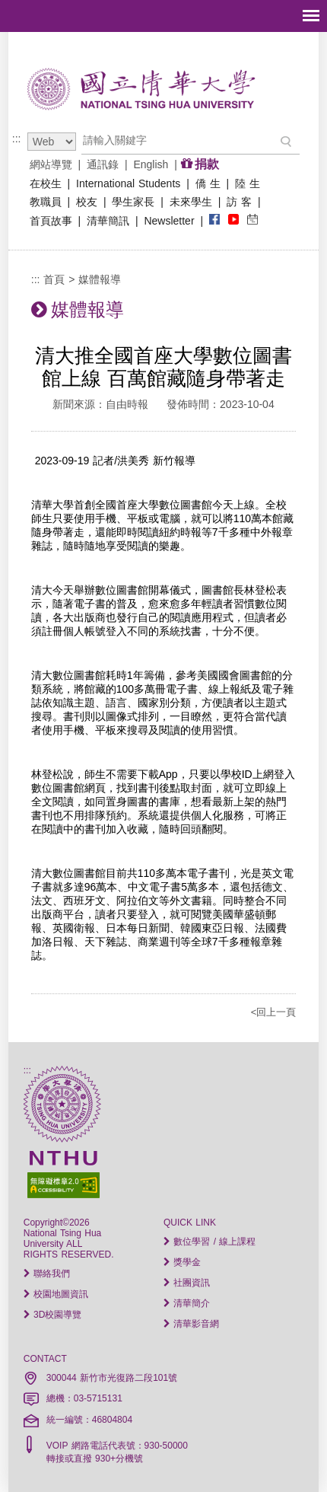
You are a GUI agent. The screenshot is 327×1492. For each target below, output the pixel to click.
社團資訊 (187, 1282)
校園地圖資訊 (56, 1294)
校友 (86, 202)
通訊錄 (103, 164)
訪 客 (239, 202)
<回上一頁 (274, 1012)
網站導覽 (51, 164)
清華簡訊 (108, 221)
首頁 (54, 279)
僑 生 (208, 183)
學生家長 (134, 202)
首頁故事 (51, 221)
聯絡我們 (47, 1273)
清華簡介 (187, 1303)
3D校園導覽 (53, 1314)
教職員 (46, 202)
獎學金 (182, 1262)
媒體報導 (99, 279)
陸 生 (247, 183)
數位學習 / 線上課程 (210, 1241)
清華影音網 (191, 1323)
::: (16, 138)
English (151, 164)
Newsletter (169, 221)
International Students (128, 183)
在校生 (46, 183)
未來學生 (191, 202)
